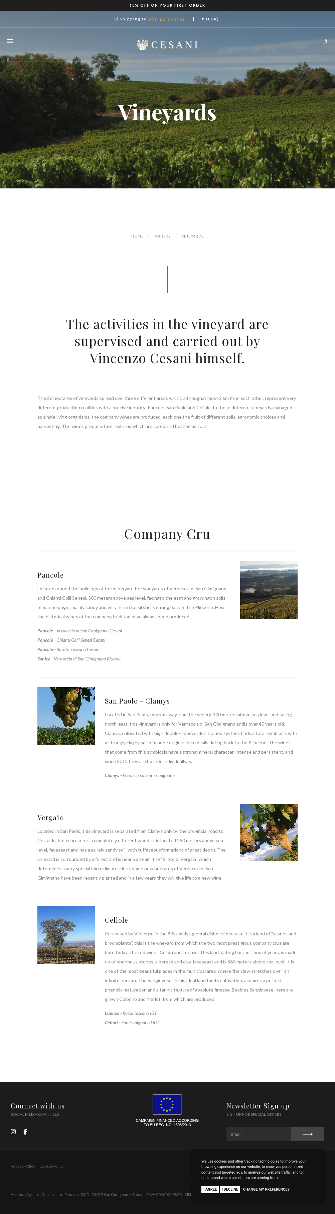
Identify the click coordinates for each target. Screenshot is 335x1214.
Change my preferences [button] (266, 1189)
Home (137, 236)
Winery (163, 236)
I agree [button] (210, 1189)
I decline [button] (230, 1189)
